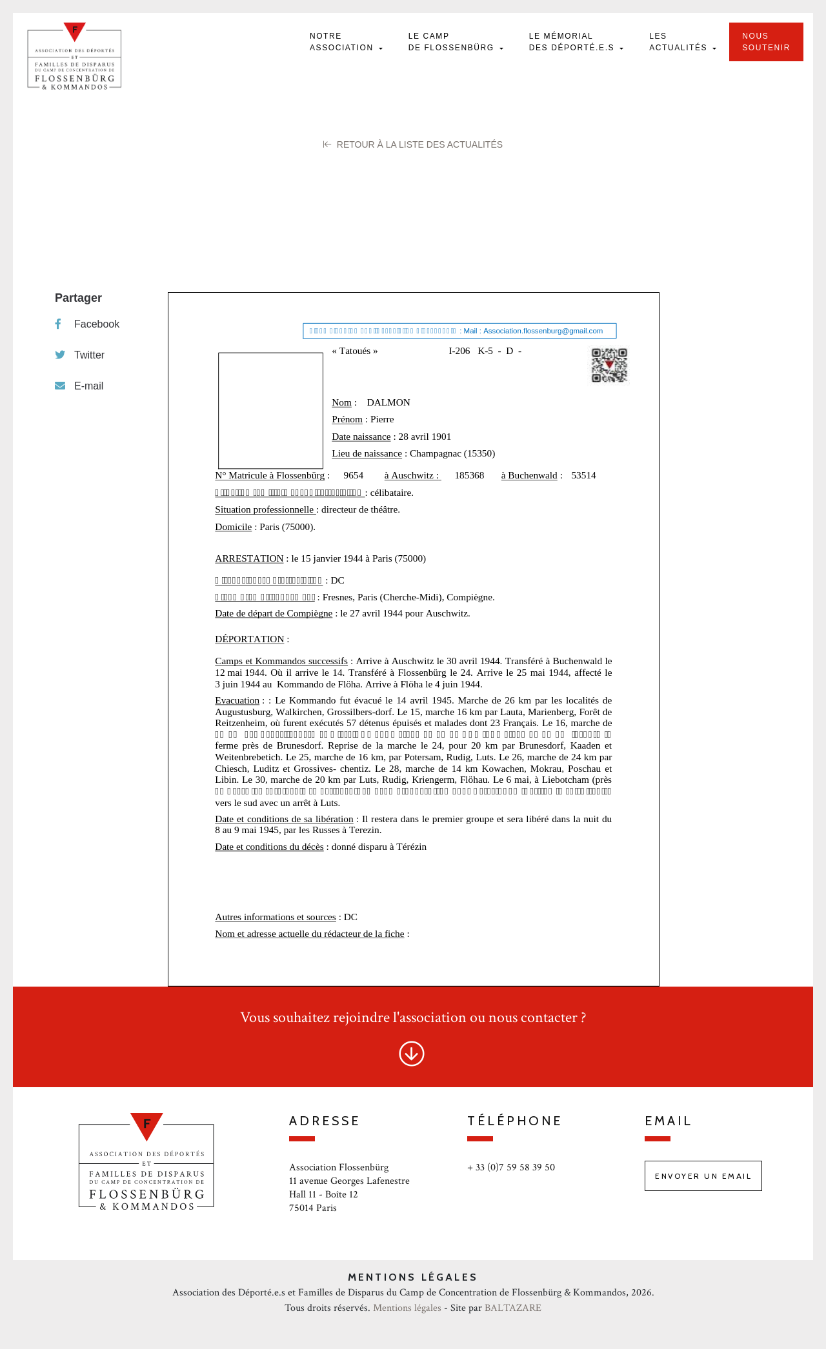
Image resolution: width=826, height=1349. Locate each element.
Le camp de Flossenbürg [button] (453, 42)
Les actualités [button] (679, 42)
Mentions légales (407, 1308)
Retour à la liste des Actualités (413, 144)
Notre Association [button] (343, 42)
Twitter (80, 355)
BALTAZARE (513, 1308)
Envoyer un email (703, 1176)
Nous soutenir (766, 42)
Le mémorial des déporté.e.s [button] (573, 42)
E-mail (79, 385)
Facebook (87, 324)
